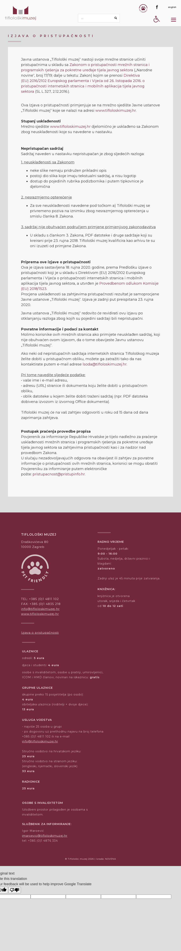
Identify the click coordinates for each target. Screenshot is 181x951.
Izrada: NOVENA (106, 859)
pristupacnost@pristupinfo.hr (59, 474)
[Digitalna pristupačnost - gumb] (156, 26)
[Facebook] (157, 7)
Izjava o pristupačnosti (40, 632)
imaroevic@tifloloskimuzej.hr (44, 835)
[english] (172, 7)
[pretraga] (99, 18)
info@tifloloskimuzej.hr (40, 609)
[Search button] (116, 18)
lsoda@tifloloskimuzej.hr (105, 364)
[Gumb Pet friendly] (143, 8)
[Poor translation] (14, 890)
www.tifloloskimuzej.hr (115, 110)
